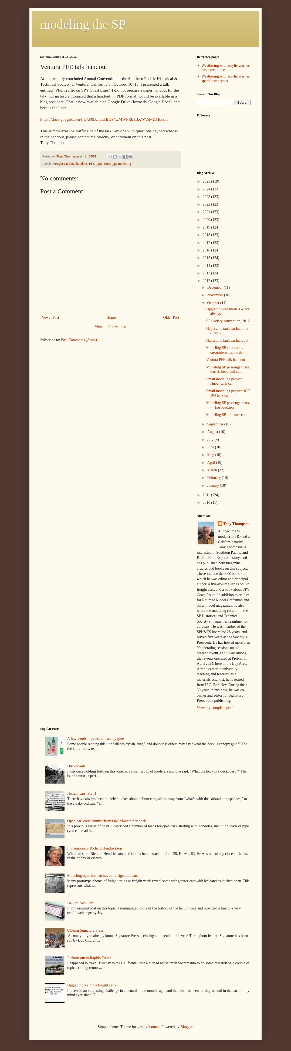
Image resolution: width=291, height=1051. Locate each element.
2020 (207, 220)
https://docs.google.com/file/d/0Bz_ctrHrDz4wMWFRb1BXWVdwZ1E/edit (104, 119)
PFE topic (95, 164)
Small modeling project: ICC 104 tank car (228, 393)
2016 (207, 250)
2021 (207, 212)
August (213, 432)
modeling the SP (83, 24)
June (211, 447)
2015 (207, 258)
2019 (207, 227)
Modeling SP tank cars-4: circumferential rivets (225, 350)
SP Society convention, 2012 (228, 321)
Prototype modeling (117, 164)
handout (81, 164)
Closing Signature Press (85, 930)
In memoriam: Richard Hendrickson (94, 848)
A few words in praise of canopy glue (95, 739)
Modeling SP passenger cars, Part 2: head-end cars (228, 369)
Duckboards (76, 766)
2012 (207, 281)
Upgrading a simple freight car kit (93, 985)
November (215, 295)
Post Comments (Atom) (79, 340)
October (213, 303)
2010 (207, 503)
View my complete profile (216, 708)
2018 (207, 235)
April (211, 463)
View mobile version (110, 327)
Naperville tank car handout (227, 340)
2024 (207, 189)
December (215, 288)
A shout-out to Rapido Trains (89, 958)
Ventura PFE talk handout (225, 360)
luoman (154, 1027)
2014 (207, 266)
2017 (207, 243)
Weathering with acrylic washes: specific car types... (226, 78)
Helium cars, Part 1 (81, 793)
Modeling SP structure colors (228, 415)
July (210, 440)
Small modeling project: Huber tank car (224, 381)
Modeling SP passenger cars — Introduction (227, 405)
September (215, 424)
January (213, 485)
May (211, 455)
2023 (207, 197)
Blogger (186, 1027)
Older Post (171, 317)
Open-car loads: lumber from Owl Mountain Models (107, 821)
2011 (207, 495)
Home (111, 317)
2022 (207, 204)
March (212, 470)
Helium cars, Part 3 (81, 903)
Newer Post (50, 317)
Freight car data (64, 164)
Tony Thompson (237, 524)
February (214, 478)
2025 (207, 181)
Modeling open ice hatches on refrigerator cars (102, 876)
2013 (207, 273)
